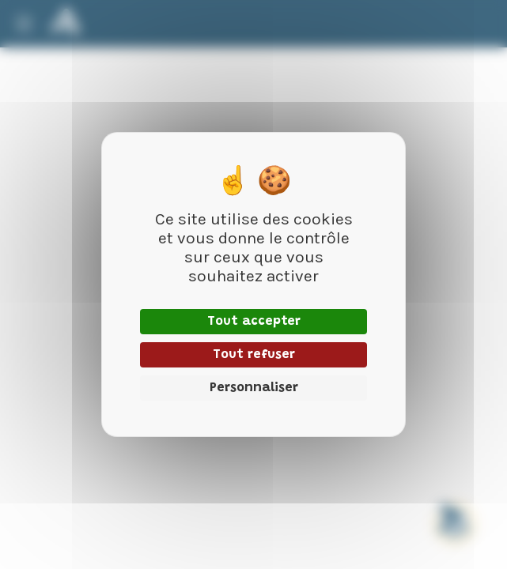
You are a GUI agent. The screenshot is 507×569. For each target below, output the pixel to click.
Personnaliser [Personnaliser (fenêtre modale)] (254, 388)
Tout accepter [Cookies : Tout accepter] (254, 321)
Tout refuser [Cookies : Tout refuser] (254, 355)
